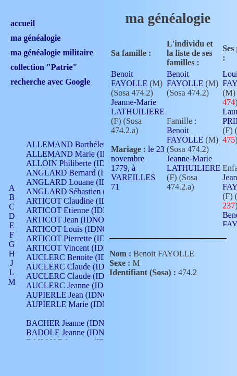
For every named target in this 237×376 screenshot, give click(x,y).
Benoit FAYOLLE (129, 78)
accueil (22, 23)
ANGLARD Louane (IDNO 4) (77, 182)
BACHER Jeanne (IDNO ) (70, 323)
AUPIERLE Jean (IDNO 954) (76, 294)
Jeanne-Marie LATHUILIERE (138, 107)
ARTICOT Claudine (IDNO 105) (81, 200)
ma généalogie (35, 37)
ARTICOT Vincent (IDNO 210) (79, 247)
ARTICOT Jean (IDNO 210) (73, 219)
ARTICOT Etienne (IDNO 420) (79, 210)
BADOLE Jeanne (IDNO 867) (77, 332)
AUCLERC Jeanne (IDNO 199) (79, 285)
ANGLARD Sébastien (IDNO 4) (80, 191)
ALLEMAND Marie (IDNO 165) (82, 153)
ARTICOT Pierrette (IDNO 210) (80, 238)
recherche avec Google (50, 81)
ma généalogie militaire (51, 52)
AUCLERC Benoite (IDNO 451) (81, 257)
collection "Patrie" (43, 67)
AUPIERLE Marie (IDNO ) (72, 304)
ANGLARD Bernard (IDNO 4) (78, 172)
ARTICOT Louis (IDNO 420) (76, 229)
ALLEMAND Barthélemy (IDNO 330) (91, 144)
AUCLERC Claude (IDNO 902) (80, 266)
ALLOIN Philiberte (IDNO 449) (80, 163)
